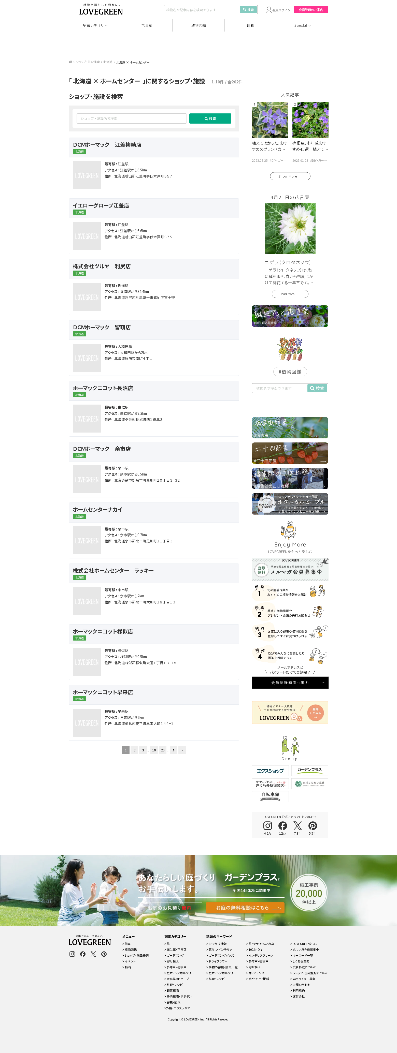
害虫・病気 (172, 1002)
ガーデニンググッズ (220, 955)
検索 (248, 9)
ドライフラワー (217, 961)
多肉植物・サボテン (178, 996)
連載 (250, 25)
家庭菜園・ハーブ (176, 978)
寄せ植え (171, 961)
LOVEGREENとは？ (304, 943)
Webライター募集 (303, 978)
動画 (126, 967)
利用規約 (297, 990)
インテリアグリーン (259, 955)
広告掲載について (303, 967)
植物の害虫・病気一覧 (222, 967)
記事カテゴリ (93, 25)
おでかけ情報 (216, 943)
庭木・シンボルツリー (179, 973)
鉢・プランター (256, 973)
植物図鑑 (198, 25)
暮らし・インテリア (219, 949)
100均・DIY (254, 949)
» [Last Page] (182, 750)
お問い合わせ (300, 984)
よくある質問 (299, 961)
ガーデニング (174, 955)
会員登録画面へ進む (290, 682)
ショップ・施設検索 (88, 62)
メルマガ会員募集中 (304, 949)
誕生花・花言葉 (175, 949)
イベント (129, 961)
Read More (287, 294)
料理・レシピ (173, 984)
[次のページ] (173, 750)
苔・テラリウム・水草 (260, 943)
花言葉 (146, 25)
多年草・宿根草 (175, 967)
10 (154, 750)
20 (162, 750)
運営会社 (297, 996)
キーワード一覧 (301, 955)
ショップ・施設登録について (309, 973)
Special (300, 25)
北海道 (107, 62)
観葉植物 (171, 990)
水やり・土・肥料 (257, 978)
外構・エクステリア (177, 1008)
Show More (287, 176)
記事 (126, 943)
